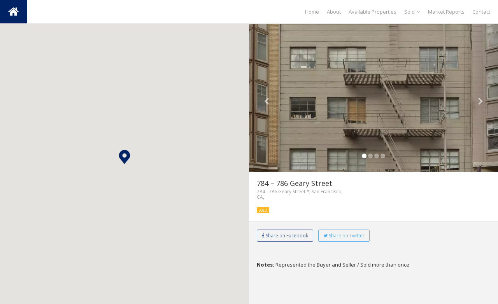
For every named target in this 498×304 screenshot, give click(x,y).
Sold (412, 11)
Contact (481, 11)
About (334, 11)
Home (312, 11)
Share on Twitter (344, 235)
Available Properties (372, 11)
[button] (124, 157)
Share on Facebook (285, 235)
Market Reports (446, 11)
